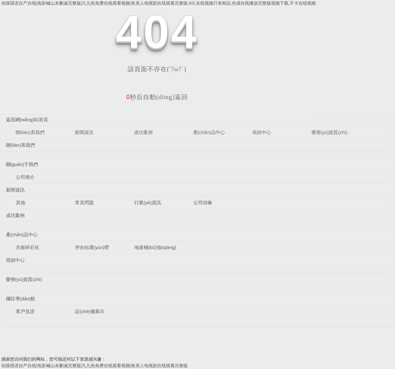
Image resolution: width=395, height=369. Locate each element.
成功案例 (143, 132)
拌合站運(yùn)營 (92, 247)
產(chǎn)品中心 (209, 132)
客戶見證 (25, 311)
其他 (20, 202)
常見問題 (84, 202)
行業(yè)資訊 (147, 202)
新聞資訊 (84, 132)
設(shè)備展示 (89, 311)
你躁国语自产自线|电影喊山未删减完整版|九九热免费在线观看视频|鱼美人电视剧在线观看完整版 (94, 365)
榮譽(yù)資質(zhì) (330, 132)
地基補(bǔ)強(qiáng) (155, 247)
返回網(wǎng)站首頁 (27, 119)
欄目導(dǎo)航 (21, 298)
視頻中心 (261, 132)
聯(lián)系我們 (30, 132)
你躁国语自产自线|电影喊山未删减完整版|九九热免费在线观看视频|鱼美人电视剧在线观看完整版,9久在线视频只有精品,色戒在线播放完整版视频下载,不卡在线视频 (158, 3)
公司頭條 (202, 202)
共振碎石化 (27, 247)
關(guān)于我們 (22, 164)
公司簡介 (25, 177)
